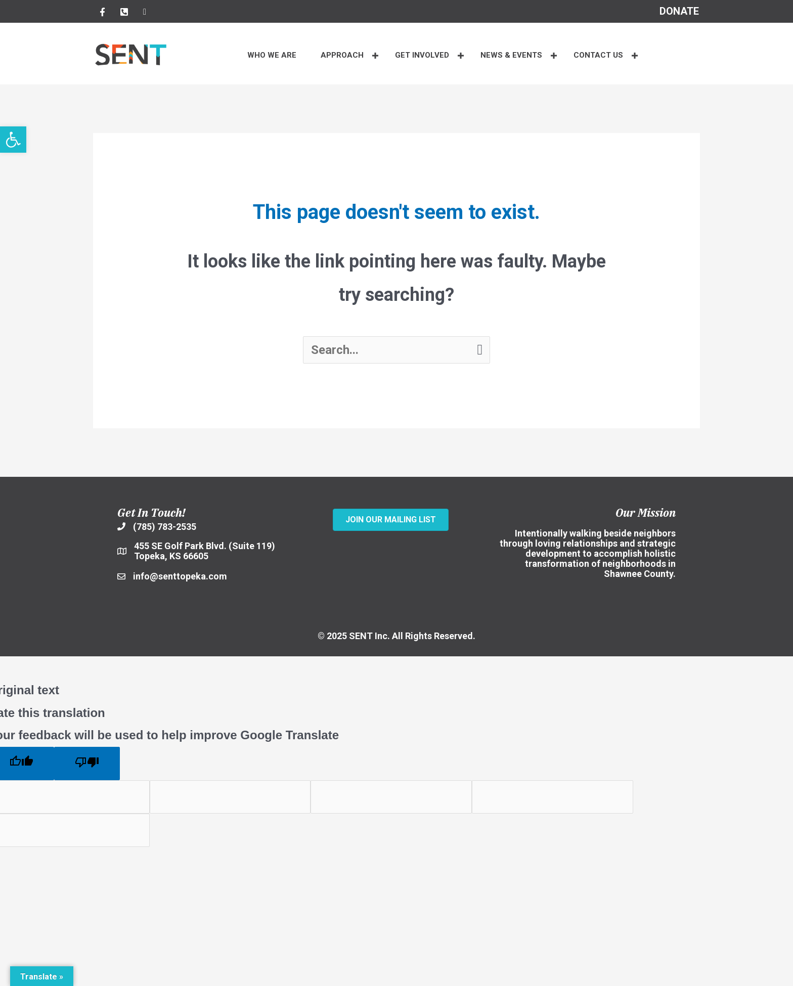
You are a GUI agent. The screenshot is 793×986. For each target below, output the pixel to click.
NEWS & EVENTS (511, 55)
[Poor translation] (87, 764)
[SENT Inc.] (390, 552)
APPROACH (342, 55)
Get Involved (422, 55)
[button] (375, 55)
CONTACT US (598, 55)
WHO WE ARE (271, 55)
